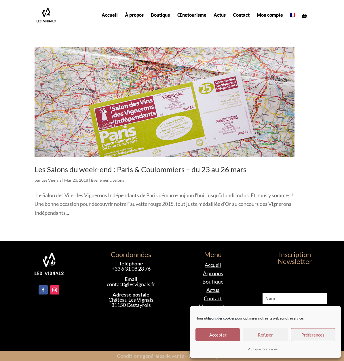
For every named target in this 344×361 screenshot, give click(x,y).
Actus (220, 15)
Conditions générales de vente (150, 356)
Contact (241, 15)
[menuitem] (292, 21)
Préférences (312, 334)
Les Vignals (51, 180)
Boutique (160, 15)
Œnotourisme (191, 15)
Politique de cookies (263, 349)
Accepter (218, 334)
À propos (134, 15)
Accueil (110, 15)
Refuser (265, 334)
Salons (118, 180)
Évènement (101, 180)
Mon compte (270, 15)
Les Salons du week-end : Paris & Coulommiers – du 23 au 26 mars (140, 169)
